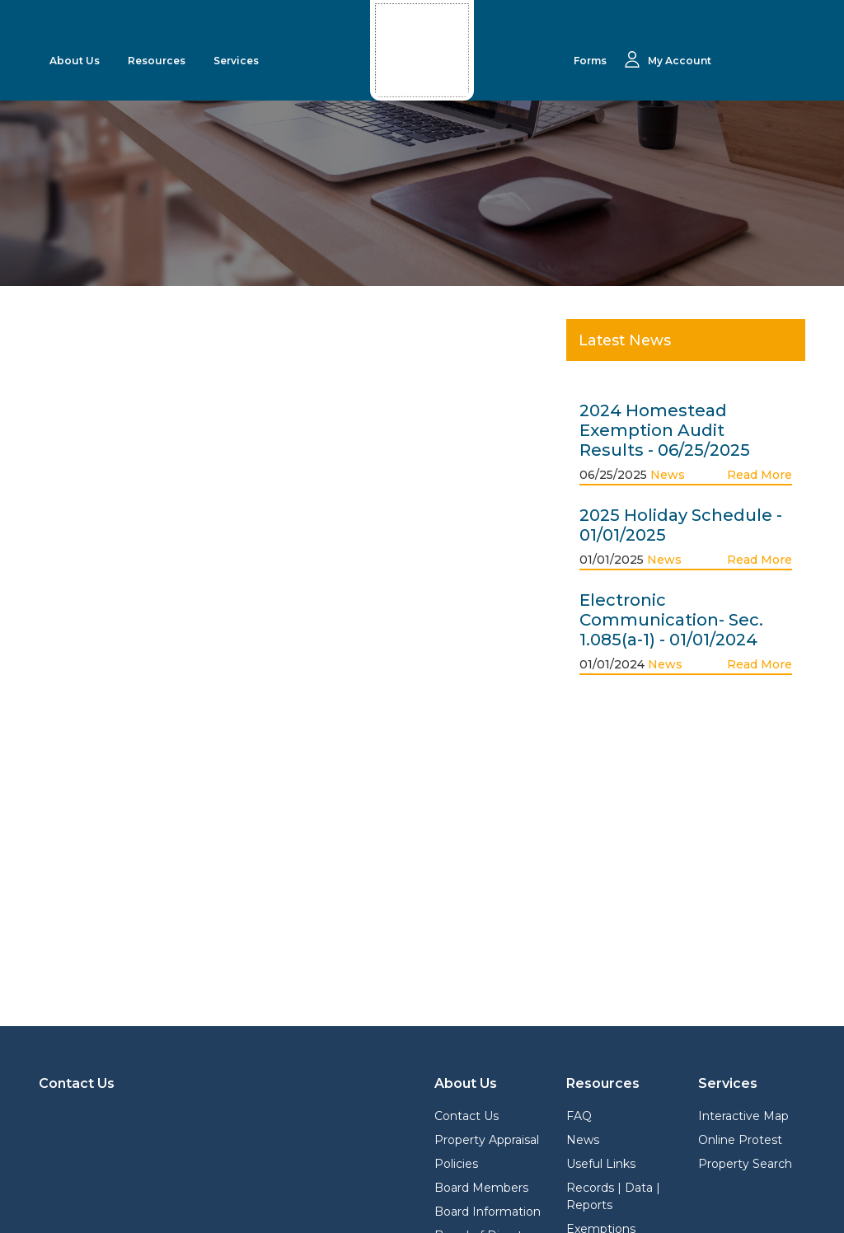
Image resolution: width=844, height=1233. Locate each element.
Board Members (481, 1187)
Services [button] (237, 60)
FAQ (579, 1116)
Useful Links (600, 1163)
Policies (456, 1163)
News (667, 474)
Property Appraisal (486, 1139)
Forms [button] (591, 60)
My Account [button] (679, 60)
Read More (759, 474)
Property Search (745, 1163)
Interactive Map (743, 1116)
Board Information (487, 1211)
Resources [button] (158, 60)
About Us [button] (75, 60)
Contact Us (466, 1116)
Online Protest (740, 1139)
